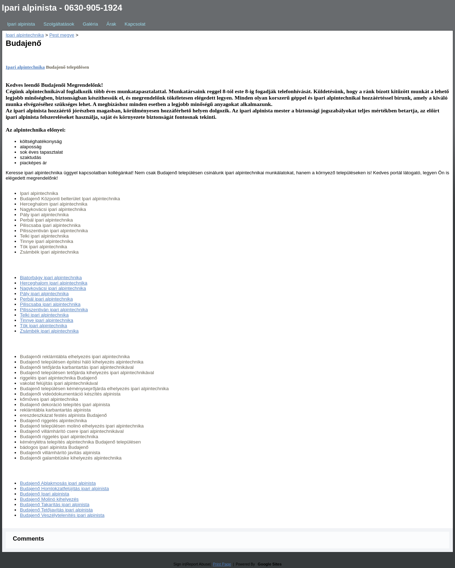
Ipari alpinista (21, 24)
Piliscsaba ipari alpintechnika (50, 304)
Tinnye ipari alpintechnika (46, 320)
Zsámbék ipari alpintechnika (49, 331)
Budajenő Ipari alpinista (44, 494)
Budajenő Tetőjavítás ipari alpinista (56, 510)
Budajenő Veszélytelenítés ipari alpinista (62, 515)
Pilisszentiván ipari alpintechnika (54, 309)
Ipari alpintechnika (25, 35)
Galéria (90, 24)
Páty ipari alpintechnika (44, 293)
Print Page (222, 564)
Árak (111, 24)
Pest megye (61, 35)
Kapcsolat (134, 24)
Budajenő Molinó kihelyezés (49, 499)
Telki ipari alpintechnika (44, 315)
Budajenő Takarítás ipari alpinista (54, 504)
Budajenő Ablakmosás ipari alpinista (58, 483)
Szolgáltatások (58, 24)
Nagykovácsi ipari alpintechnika (53, 288)
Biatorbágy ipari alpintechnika (51, 277)
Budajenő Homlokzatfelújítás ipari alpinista (64, 488)
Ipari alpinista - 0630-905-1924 (62, 7)
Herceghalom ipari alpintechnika (53, 283)
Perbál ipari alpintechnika (46, 299)
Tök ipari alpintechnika (43, 325)
